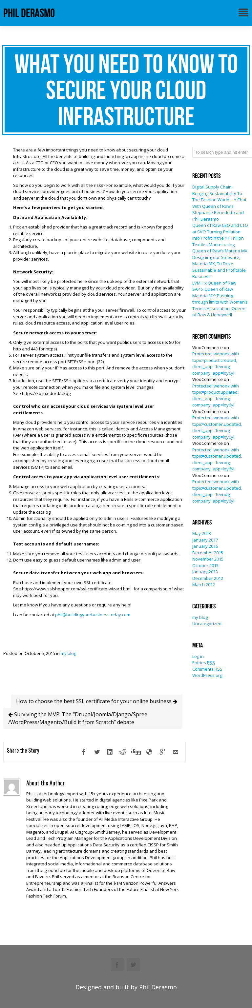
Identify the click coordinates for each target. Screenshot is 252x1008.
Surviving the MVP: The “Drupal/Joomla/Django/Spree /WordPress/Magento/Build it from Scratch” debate (77, 718)
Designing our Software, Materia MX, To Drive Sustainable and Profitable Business (219, 267)
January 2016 (205, 546)
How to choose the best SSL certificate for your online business (97, 701)
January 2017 (205, 540)
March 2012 (203, 584)
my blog (68, 653)
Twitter (133, 964)
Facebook (117, 964)
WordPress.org (207, 675)
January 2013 (205, 572)
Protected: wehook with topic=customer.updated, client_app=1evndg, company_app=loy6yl (217, 427)
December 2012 (207, 578)
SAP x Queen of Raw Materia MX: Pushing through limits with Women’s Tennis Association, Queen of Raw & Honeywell (220, 302)
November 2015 (207, 559)
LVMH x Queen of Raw (214, 283)
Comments (207, 669)
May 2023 (201, 533)
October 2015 (205, 565)
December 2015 (207, 553)
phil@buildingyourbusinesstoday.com (92, 615)
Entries (203, 662)
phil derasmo (29, 13)
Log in (198, 656)
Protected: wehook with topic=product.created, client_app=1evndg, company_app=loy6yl (215, 363)
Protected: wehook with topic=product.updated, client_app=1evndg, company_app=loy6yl (215, 395)
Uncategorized (206, 623)
